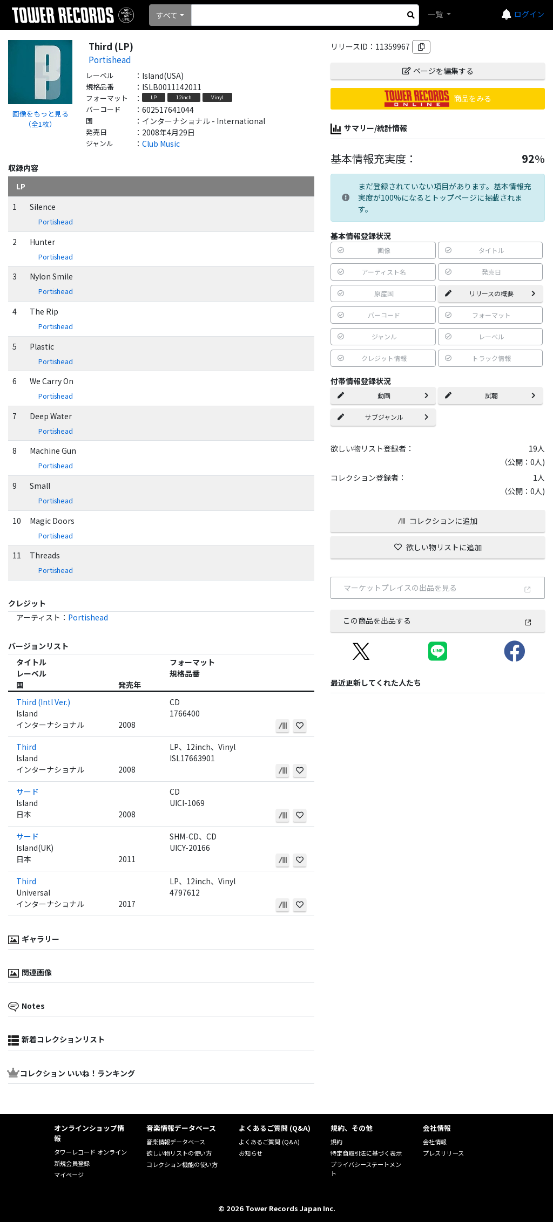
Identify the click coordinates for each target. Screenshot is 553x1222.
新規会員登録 (72, 1163)
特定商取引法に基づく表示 (366, 1153)
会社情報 (435, 1141)
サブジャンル (383, 416)
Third (26, 746)
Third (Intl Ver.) (43, 702)
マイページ (69, 1174)
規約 (336, 1141)
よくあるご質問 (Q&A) (269, 1141)
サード (27, 791)
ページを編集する (438, 70)
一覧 (436, 14)
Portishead (110, 59)
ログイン (529, 14)
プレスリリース (443, 1153)
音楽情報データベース (175, 1141)
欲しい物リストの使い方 (179, 1153)
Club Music (161, 143)
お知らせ (250, 1153)
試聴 (490, 395)
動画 (383, 395)
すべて (167, 15)
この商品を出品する (437, 620)
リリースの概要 (490, 293)
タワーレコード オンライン (90, 1152)
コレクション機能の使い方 (182, 1164)
